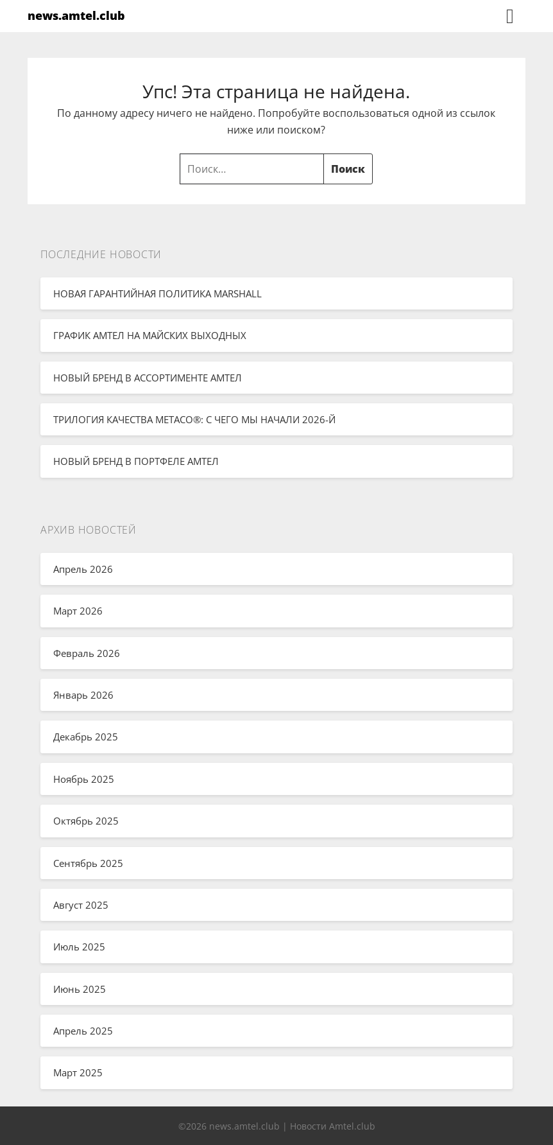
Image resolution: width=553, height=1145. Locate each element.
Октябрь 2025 (86, 820)
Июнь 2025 (79, 989)
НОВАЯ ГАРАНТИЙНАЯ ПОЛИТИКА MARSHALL (157, 293)
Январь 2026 (83, 694)
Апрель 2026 (83, 569)
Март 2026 (78, 610)
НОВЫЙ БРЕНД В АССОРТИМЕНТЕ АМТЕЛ (147, 377)
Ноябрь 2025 (83, 779)
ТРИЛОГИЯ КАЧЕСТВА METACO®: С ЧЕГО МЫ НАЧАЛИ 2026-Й (194, 419)
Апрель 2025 (83, 1030)
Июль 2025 (79, 946)
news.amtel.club (76, 15)
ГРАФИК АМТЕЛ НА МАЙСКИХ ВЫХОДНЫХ (149, 335)
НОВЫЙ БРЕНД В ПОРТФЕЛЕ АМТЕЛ (136, 461)
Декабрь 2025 (85, 736)
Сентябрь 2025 (88, 863)
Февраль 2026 (86, 653)
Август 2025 (80, 904)
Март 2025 (78, 1072)
